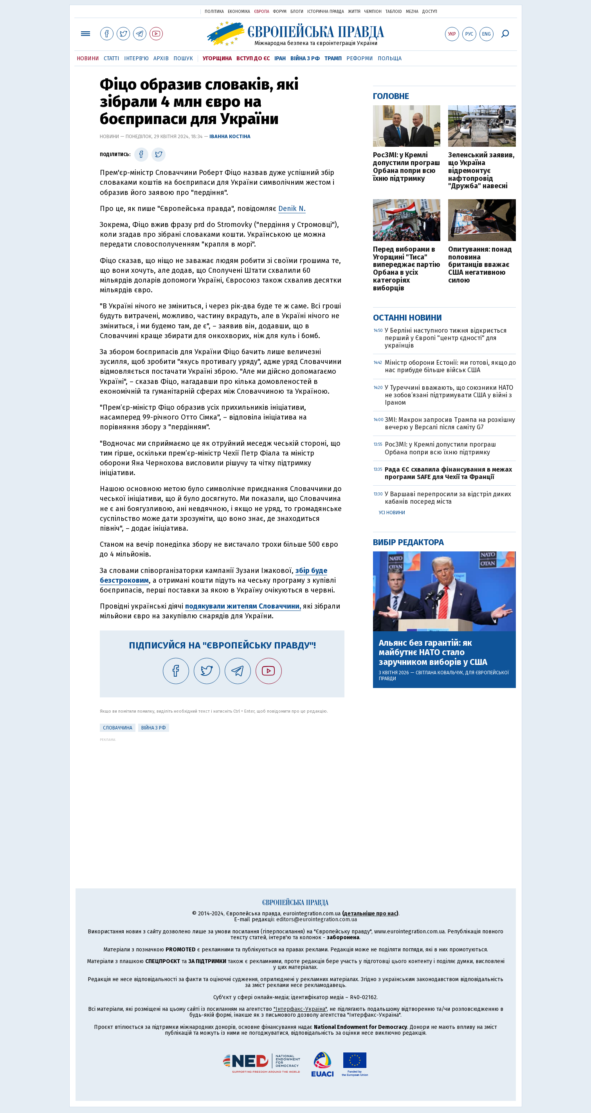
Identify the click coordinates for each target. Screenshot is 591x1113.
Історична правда (325, 11)
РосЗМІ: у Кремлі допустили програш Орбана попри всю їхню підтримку (406, 166)
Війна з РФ (305, 58)
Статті (111, 58)
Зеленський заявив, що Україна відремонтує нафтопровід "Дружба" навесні (481, 170)
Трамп (333, 58)
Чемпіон (373, 11)
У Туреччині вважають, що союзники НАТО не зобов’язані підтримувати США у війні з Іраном (449, 395)
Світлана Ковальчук (439, 672)
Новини (88, 58)
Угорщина (217, 58)
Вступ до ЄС (253, 58)
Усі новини (392, 512)
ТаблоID (394, 11)
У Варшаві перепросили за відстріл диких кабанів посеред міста (448, 497)
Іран (280, 58)
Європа (261, 11)
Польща (390, 58)
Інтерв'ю (136, 58)
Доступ (429, 11)
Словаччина (117, 728)
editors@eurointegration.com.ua (316, 919)
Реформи (359, 58)
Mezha (412, 11)
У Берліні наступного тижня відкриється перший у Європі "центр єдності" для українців (446, 338)
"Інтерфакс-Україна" (300, 1009)
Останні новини (407, 317)
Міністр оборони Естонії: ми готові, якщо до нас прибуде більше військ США (450, 366)
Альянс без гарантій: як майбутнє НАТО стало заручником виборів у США (433, 652)
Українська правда (175, 11)
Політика (214, 11)
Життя (354, 11)
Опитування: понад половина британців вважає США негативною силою (480, 265)
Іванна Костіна (229, 136)
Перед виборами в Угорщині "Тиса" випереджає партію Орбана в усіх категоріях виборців (406, 269)
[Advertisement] (222, 796)
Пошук (183, 58)
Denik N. (292, 208)
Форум (279, 11)
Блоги (296, 11)
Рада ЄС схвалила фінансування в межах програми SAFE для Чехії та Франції (448, 473)
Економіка (239, 11)
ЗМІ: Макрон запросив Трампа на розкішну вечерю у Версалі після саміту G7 (450, 423)
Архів (161, 58)
